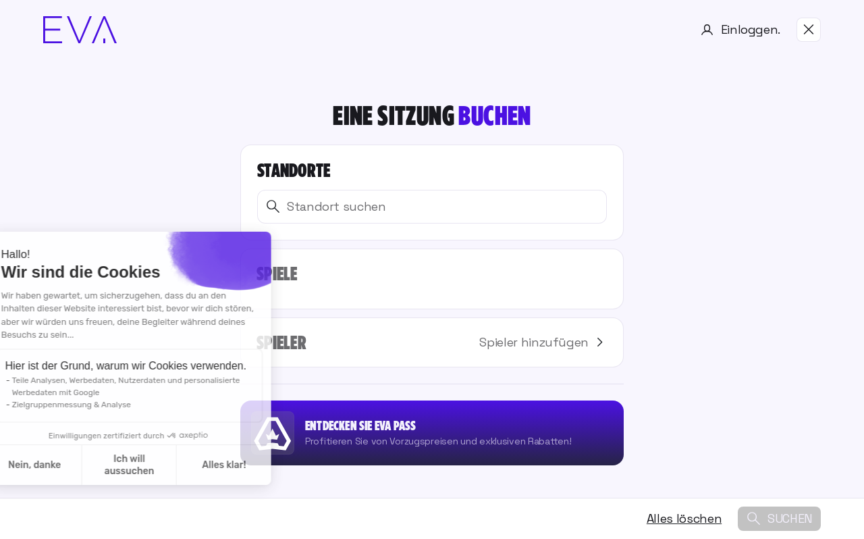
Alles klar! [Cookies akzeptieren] (142, 465)
